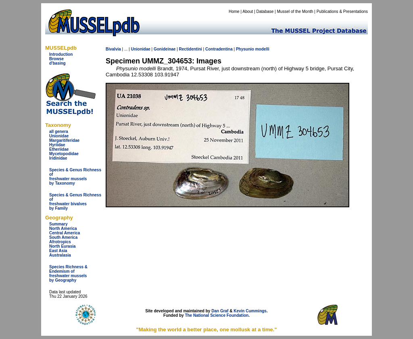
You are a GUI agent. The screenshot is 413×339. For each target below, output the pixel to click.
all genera (58, 131)
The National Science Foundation (216, 315)
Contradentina (219, 49)
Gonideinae (164, 49)
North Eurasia (62, 246)
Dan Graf (219, 311)
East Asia (58, 250)
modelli (262, 49)
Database (265, 11)
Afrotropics (60, 242)
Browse (56, 59)
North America (63, 228)
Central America (64, 233)
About (247, 11)
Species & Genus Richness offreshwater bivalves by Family (75, 202)
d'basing (57, 63)
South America (63, 237)
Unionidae (59, 136)
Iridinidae (58, 158)
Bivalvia (113, 49)
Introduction (61, 54)
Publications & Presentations (342, 11)
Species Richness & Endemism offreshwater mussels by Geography (68, 273)
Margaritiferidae (64, 140)
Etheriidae (59, 149)
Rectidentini (190, 49)
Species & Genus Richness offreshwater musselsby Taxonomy (75, 176)
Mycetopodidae (64, 154)
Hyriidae (57, 145)
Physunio (245, 49)
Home (234, 11)
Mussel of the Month (295, 11)
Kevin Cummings (250, 311)
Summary (58, 224)
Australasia (60, 255)
